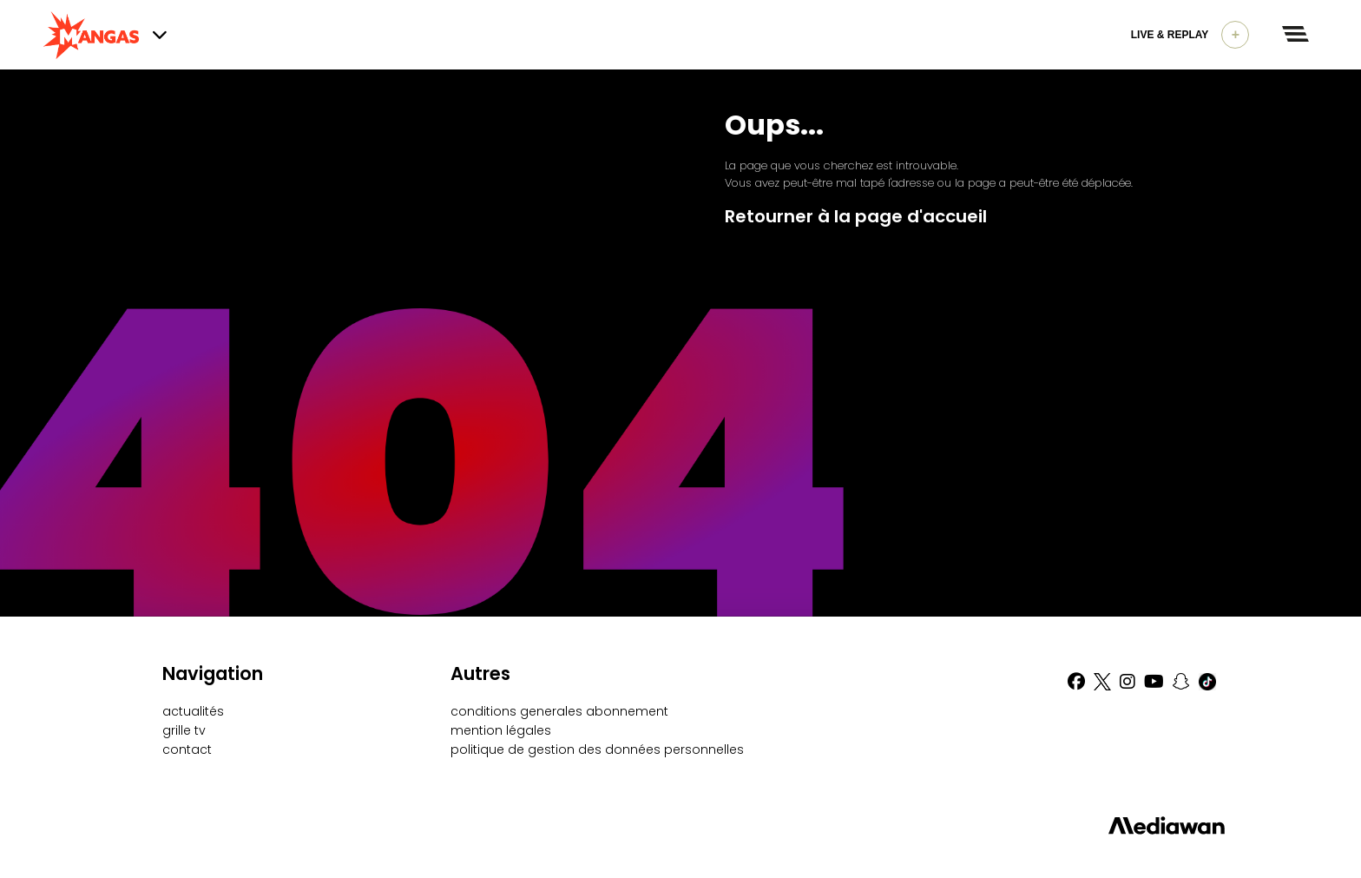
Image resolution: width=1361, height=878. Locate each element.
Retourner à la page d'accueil (856, 216)
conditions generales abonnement (559, 711)
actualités (193, 711)
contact (187, 749)
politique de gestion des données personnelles (597, 749)
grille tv (184, 730)
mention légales (500, 730)
